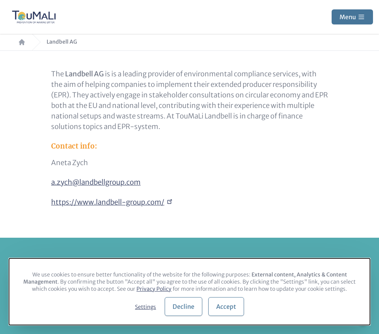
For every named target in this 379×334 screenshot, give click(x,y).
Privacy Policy (153, 288)
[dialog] (189, 291)
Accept (226, 306)
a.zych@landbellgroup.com (96, 182)
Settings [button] (145, 307)
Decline (183, 306)
